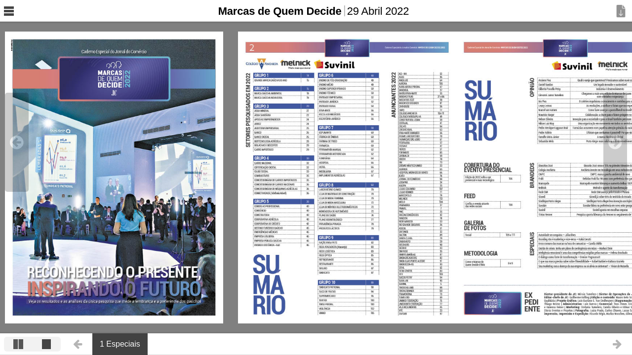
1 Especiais (120, 344)
